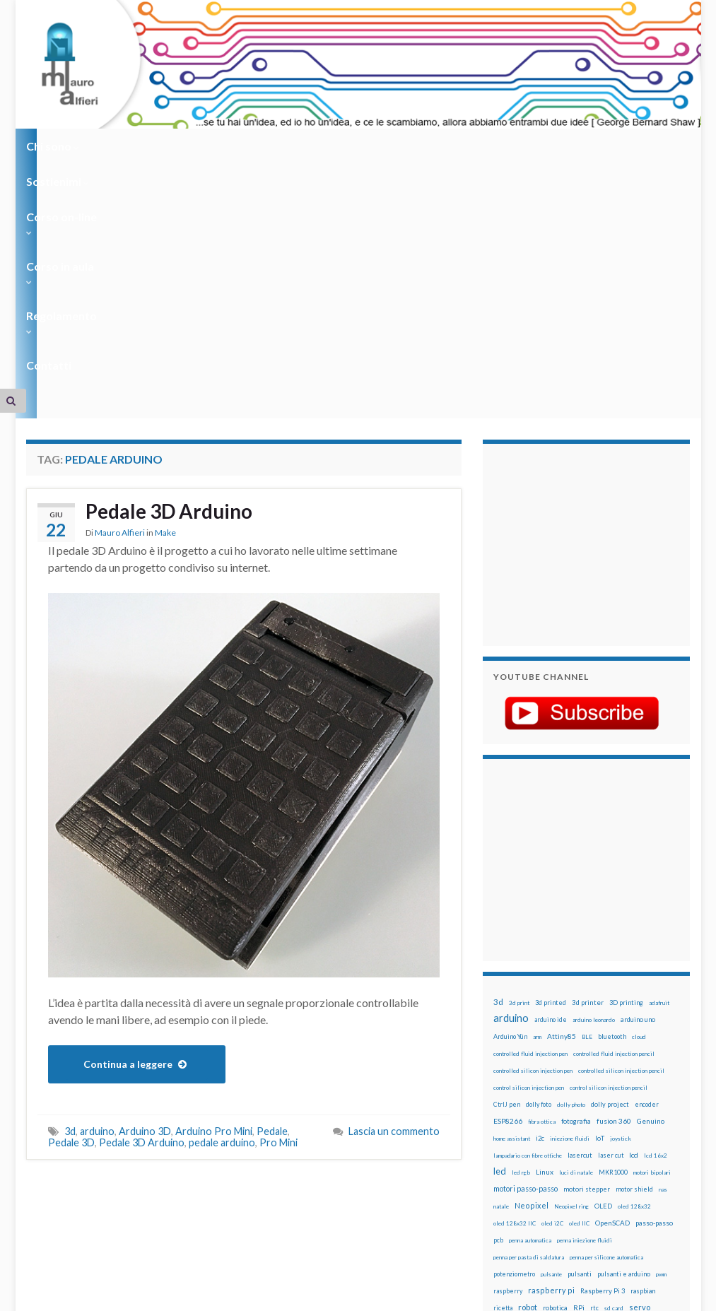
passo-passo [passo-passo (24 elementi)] (654, 1003)
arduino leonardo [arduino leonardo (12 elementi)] (594, 800)
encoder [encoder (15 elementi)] (647, 885)
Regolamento (423, 146)
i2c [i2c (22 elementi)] (540, 919)
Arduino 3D (145, 912)
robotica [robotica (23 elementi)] (555, 1089)
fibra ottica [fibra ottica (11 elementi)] (542, 902)
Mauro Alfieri (120, 315)
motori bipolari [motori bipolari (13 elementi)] (652, 953)
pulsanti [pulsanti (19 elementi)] (580, 1055)
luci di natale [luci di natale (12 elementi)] (576, 953)
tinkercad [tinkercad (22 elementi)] (544, 1140)
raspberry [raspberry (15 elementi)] (507, 1072)
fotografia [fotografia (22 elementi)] (576, 902)
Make (165, 315)
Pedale (272, 912)
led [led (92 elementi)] (499, 952)
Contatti (506, 146)
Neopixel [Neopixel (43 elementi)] (531, 986)
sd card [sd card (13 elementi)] (613, 1089)
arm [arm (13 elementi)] (537, 817)
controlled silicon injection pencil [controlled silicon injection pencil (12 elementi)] (621, 851)
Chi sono (52, 146)
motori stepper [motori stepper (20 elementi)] (586, 970)
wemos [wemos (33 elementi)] (601, 1139)
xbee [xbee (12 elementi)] (531, 1156)
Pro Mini (278, 923)
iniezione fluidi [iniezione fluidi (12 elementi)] (569, 919)
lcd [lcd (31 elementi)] (633, 935)
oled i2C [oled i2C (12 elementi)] (552, 1004)
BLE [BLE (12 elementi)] (587, 817)
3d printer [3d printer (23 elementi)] (588, 783)
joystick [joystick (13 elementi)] (620, 919)
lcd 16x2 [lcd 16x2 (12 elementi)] (655, 936)
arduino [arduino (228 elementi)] (511, 799)
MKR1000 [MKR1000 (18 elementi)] (613, 953)
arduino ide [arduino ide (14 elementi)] (550, 800)
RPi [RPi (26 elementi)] (579, 1088)
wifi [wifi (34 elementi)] (624, 1139)
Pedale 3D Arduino (175, 293)
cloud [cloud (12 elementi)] (639, 817)
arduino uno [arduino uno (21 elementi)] (638, 800)
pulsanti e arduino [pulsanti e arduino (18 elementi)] (623, 1055)
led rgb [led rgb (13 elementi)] (521, 953)
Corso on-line (225, 146)
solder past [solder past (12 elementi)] (575, 1106)
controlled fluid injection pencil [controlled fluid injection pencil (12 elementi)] (614, 834)
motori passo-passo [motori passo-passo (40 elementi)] (525, 969)
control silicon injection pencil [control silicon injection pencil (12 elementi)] (608, 868)
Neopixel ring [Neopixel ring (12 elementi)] (571, 987)
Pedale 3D (71, 923)
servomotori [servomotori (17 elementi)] (511, 1106)
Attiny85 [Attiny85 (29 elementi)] (561, 817)
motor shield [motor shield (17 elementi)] (634, 970)
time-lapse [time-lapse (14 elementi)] (630, 1123)
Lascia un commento (394, 912)
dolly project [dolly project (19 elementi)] (610, 885)
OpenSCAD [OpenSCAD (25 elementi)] (612, 1003)
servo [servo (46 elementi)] (639, 1088)
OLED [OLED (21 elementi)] (603, 987)
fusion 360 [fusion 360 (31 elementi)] (614, 902)
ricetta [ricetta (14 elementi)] (502, 1089)
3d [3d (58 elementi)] (498, 782)
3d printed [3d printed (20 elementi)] (550, 783)
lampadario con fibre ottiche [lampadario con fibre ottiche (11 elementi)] (527, 936)
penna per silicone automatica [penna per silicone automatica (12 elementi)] (606, 1038)
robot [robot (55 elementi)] (527, 1088)
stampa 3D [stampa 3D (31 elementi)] (656, 1105)
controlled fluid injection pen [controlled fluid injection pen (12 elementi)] (530, 834)
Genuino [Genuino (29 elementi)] (650, 902)
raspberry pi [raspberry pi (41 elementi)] (551, 1071)
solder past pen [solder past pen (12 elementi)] (614, 1106)
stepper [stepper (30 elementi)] (552, 1122)
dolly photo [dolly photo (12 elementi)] (571, 885)
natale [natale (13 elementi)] (501, 987)
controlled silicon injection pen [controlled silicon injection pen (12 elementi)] (533, 851)
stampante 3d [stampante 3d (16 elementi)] (513, 1123)
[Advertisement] (581, 323)
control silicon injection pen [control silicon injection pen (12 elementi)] (528, 868)
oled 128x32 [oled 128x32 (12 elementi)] (634, 987)
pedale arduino (222, 923)
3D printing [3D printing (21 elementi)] (626, 783)
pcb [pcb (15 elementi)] (498, 1021)
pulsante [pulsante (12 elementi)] (551, 1055)
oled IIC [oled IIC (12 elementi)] (579, 1004)
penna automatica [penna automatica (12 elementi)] (530, 1021)
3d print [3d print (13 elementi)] (519, 783)
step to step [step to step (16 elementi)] (589, 1123)
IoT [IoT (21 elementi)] (599, 919)
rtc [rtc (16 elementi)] (594, 1089)
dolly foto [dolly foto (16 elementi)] (538, 885)
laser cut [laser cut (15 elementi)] (610, 936)
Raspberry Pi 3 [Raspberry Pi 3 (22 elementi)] (602, 1072)
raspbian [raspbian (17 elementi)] (642, 1072)
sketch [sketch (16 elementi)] (545, 1106)
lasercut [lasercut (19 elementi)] (580, 936)
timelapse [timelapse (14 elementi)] (508, 1140)
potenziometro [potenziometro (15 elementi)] (514, 1055)
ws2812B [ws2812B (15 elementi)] (506, 1156)
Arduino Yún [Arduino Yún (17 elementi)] (510, 817)
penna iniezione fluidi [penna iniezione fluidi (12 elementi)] (584, 1021)
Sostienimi (132, 146)
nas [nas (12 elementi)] (663, 970)
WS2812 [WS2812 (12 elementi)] (647, 1140)
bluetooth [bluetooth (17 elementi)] (612, 817)
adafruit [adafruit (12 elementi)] (659, 783)
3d (70, 912)
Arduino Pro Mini (213, 912)
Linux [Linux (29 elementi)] (544, 952)
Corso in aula (324, 146)
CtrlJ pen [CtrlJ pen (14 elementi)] (506, 885)
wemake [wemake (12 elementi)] (574, 1140)
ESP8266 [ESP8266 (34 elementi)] (507, 902)
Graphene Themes (145, 1293)
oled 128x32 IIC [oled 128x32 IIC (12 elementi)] (514, 1004)
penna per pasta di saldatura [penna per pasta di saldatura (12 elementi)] (528, 1038)
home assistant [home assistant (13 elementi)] (511, 919)
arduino (97, 912)
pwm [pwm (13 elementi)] (661, 1055)
